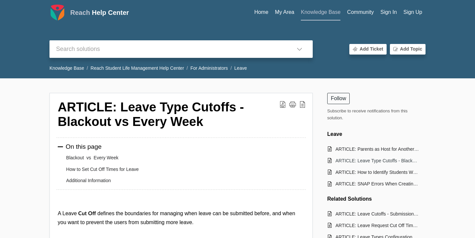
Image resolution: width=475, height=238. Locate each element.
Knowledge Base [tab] (320, 12)
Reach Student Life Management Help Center (137, 68)
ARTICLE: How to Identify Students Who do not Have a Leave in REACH (377, 172)
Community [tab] (360, 12)
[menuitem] (388, 12)
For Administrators (209, 68)
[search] (167, 49)
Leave (240, 68)
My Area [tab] (285, 12)
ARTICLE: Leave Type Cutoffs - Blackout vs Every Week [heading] (151, 114)
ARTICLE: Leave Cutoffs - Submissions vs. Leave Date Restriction (377, 214)
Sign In (388, 12)
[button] (299, 49)
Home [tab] (261, 12)
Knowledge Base (66, 68)
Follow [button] (338, 98)
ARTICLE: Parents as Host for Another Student (377, 149)
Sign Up (412, 12)
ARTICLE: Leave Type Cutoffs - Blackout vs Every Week (377, 160)
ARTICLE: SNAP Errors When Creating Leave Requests (377, 183)
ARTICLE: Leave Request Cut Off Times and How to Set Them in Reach (377, 225)
